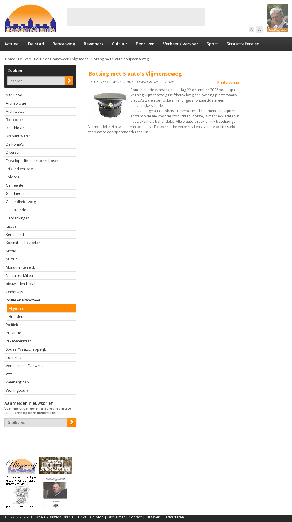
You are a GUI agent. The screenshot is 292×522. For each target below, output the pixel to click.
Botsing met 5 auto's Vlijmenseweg (120, 59)
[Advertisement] (136, 17)
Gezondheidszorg (21, 201)
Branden (16, 316)
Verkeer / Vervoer (180, 44)
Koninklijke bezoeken (23, 242)
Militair (11, 259)
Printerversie (228, 82)
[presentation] (38, 437)
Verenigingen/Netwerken (26, 365)
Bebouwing (64, 44)
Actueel (12, 44)
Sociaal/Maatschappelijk (26, 349)
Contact (135, 517)
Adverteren (174, 517)
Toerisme (14, 357)
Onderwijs (14, 291)
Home (10, 59)
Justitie (11, 226)
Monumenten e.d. (20, 267)
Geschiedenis (17, 193)
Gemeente (14, 185)
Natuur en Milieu (19, 275)
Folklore (12, 177)
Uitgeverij (153, 517)
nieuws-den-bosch (21, 283)
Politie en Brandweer (51, 59)
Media (11, 250)
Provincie (13, 332)
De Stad (24, 59)
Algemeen (80, 59)
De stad (36, 44)
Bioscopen (15, 119)
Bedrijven (145, 44)
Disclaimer (116, 517)
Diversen (13, 152)
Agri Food (14, 95)
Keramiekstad (17, 234)
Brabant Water (18, 136)
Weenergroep (17, 382)
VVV (9, 373)
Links (82, 517)
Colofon (97, 517)
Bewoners (93, 44)
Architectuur (16, 111)
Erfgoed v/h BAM (19, 168)
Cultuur (119, 44)
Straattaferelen (243, 44)
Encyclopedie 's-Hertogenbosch (32, 160)
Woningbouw (17, 390)
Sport (212, 44)
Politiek (12, 324)
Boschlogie (15, 127)
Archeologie (16, 103)
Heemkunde (16, 209)
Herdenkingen (17, 218)
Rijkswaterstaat (18, 341)
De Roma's (15, 144)
